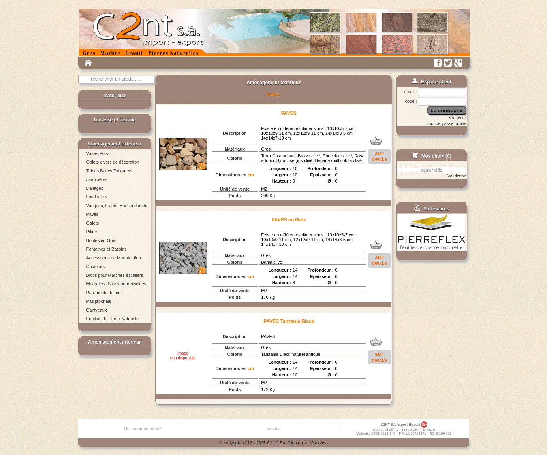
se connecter (446, 110)
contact (273, 428)
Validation (456, 176)
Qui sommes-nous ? (143, 428)
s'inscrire (457, 117)
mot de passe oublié (446, 123)
